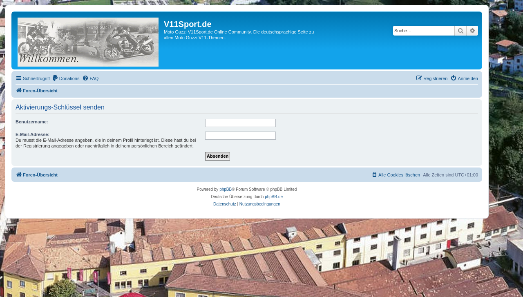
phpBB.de (274, 196)
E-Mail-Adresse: (32, 134)
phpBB (225, 189)
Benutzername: (32, 121)
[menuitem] (66, 78)
